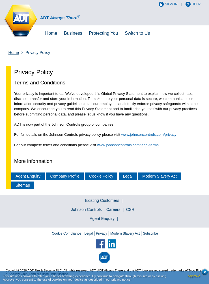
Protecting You (103, 33)
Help (196, 4)
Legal (128, 176)
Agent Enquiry (28, 176)
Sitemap (23, 185)
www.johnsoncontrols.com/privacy (148, 134)
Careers (113, 209)
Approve (194, 276)
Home (51, 33)
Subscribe (150, 233)
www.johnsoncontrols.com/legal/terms (127, 145)
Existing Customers (102, 200)
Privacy (101, 233)
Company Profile (64, 176)
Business (73, 33)
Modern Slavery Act (159, 176)
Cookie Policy (101, 176)
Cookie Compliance (66, 233)
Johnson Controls (86, 209)
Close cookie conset (203, 273)
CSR (130, 209)
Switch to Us (137, 33)
